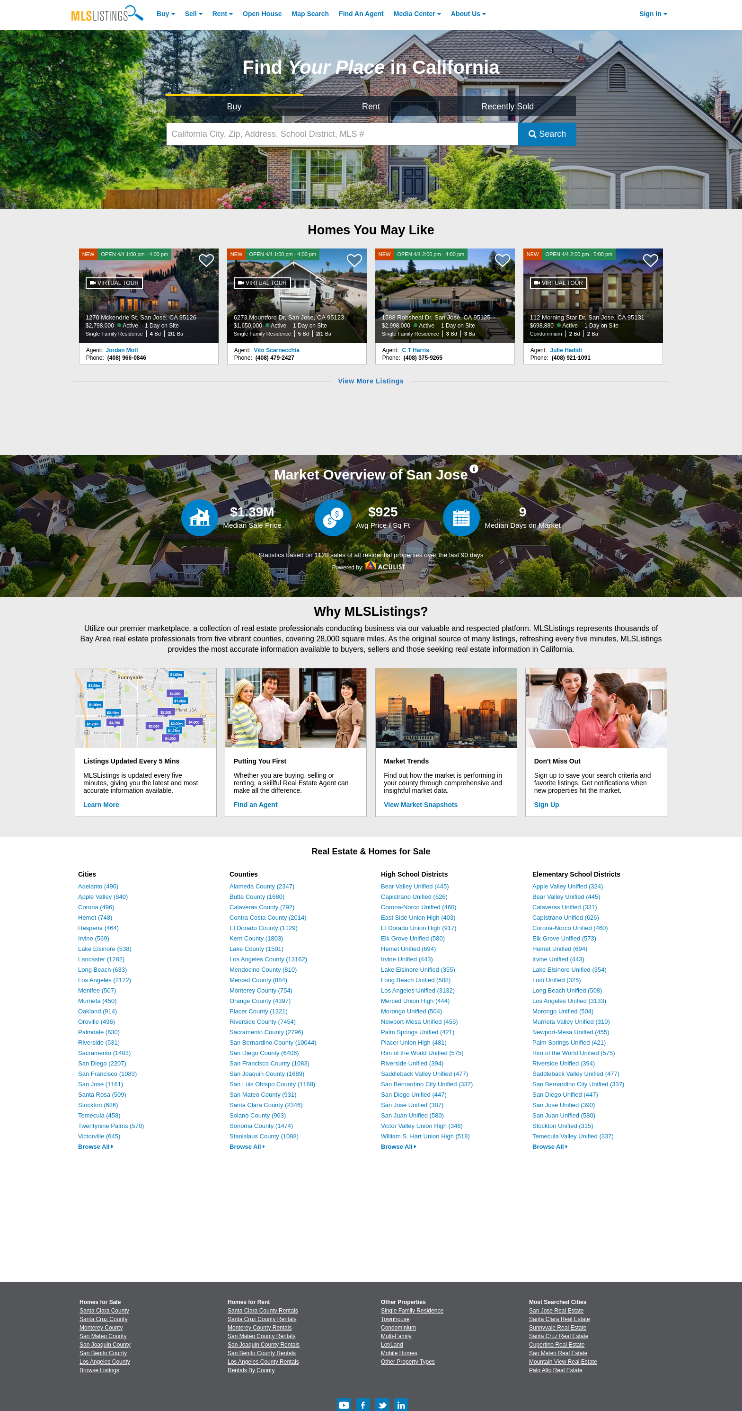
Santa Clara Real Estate (559, 1319)
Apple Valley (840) (103, 896)
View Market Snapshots (421, 804)
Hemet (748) (95, 917)
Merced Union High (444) (415, 1000)
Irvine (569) (93, 938)
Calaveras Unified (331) (564, 907)
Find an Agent (256, 804)
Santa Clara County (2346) (266, 1105)
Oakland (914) (97, 1011)
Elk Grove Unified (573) (564, 938)
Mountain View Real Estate (563, 1361)
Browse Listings (99, 1370)
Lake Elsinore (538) (105, 948)
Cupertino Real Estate (556, 1344)
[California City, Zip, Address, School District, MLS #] (342, 134)
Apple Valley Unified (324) (567, 886)
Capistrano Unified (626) (414, 896)
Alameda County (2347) (262, 886)
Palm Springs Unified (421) (417, 1032)
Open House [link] (262, 14)
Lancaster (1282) (101, 959)
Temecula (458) (99, 1115)
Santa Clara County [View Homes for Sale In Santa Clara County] (104, 1310)
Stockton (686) (98, 1105)
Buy (163, 14)
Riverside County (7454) (263, 1021)
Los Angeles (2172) (104, 980)
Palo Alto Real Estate (556, 1370)
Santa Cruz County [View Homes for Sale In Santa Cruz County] (103, 1319)
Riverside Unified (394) (412, 1063)
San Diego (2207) (102, 1063)
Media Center (414, 14)
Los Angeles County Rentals (263, 1361)
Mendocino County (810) (263, 969)
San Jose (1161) (100, 1084)
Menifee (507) (97, 990)
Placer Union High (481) (414, 1042)
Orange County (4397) (260, 1000)
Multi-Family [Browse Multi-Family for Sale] (396, 1336)
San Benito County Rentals (262, 1353)
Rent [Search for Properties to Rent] (371, 106)
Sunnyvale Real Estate (557, 1327)
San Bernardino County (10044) (273, 1042)
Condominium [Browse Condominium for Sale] (398, 1327)
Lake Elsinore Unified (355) (418, 969)
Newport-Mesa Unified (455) (419, 1021)
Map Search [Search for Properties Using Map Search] (310, 14)
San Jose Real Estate (556, 1310)
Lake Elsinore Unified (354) (569, 969)
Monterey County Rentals (260, 1327)
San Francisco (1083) (107, 1073)
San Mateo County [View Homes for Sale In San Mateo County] (103, 1336)
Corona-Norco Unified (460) (419, 907)
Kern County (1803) (256, 938)
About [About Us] (465, 14)
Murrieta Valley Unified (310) (571, 1021)
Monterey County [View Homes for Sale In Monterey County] (101, 1327)
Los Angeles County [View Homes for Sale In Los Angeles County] (105, 1361)
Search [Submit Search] (547, 134)
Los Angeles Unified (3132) (418, 990)
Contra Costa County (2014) (268, 917)
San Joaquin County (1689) (267, 1073)
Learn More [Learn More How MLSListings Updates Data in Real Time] (101, 804)
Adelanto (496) (98, 886)
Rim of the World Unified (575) (422, 1052)
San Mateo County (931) (263, 1094)
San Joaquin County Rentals (264, 1344)
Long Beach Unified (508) (415, 980)
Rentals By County (251, 1370)
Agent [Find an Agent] (361, 14)
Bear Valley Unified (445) (415, 886)
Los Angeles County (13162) (268, 959)
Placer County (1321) (259, 1011)
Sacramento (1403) (104, 1052)
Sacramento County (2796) (266, 1032)
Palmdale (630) (99, 1032)
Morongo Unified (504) (411, 1011)
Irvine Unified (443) (407, 959)
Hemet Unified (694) (408, 948)
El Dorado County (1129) (264, 928)
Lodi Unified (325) (556, 980)
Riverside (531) (99, 1042)
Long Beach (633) (102, 969)
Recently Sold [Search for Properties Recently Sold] (507, 106)
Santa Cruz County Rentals (262, 1319)
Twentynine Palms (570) (111, 1125)
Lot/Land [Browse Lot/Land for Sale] (392, 1344)
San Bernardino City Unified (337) (427, 1084)
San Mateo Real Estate (558, 1353)
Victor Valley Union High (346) (422, 1125)
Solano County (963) (258, 1115)
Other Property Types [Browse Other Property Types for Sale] (408, 1361)
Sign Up (546, 804)
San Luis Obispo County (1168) (272, 1084)
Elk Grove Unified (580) (413, 938)
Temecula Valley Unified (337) (573, 1136)
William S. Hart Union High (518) (425, 1136)
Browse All (96, 1146)
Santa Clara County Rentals (263, 1310)
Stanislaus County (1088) (264, 1136)
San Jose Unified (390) (563, 1105)
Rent (219, 14)
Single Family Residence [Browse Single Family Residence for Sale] (412, 1310)
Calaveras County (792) (262, 907)
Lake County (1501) (256, 948)
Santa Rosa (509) (102, 1094)
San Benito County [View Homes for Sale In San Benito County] (103, 1353)
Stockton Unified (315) (562, 1125)
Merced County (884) (258, 980)
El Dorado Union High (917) (419, 928)
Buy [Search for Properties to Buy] (234, 106)
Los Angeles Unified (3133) (569, 1000)
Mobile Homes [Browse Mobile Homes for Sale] (399, 1353)
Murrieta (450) (97, 1000)
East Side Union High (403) (418, 917)
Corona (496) (96, 907)
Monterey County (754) (261, 990)
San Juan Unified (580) (412, 1115)
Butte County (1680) (257, 896)
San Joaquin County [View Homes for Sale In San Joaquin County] (105, 1344)
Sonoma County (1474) (261, 1125)
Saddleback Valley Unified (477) (424, 1073)
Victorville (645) (99, 1136)
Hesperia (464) (98, 928)
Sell (191, 14)
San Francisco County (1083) (269, 1063)
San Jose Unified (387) (412, 1105)
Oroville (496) (96, 1021)
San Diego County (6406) (264, 1052)
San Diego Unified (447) (414, 1094)
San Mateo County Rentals (261, 1336)
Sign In (650, 14)
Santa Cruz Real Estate (558, 1336)
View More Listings (371, 381)
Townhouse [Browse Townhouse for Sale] (395, 1319)
